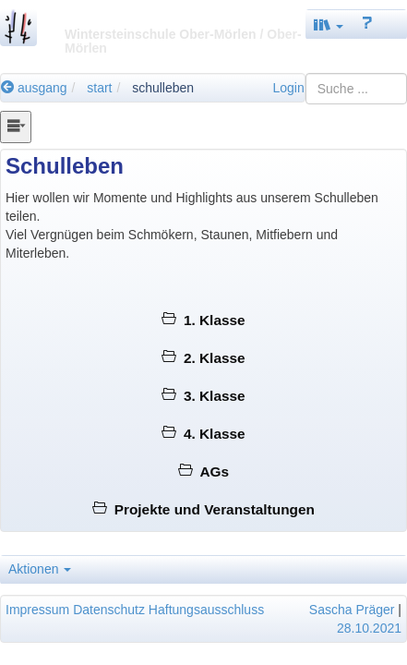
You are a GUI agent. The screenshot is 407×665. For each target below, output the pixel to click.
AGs (203, 471)
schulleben (163, 87)
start (99, 87)
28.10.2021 (369, 628)
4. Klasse (203, 433)
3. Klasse (203, 396)
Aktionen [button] (39, 569)
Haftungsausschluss (206, 609)
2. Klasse (203, 358)
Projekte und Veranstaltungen (203, 509)
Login (288, 87)
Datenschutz (109, 609)
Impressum (37, 609)
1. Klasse (203, 320)
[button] (328, 24)
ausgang (34, 87)
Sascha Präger (352, 609)
